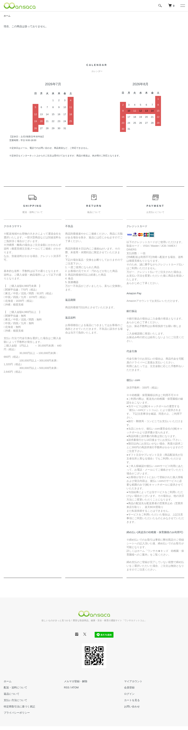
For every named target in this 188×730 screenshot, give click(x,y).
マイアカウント (133, 681)
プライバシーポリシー (17, 712)
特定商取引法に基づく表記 (19, 706)
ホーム (7, 16)
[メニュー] (182, 5)
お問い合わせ (132, 706)
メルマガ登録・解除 (75, 681)
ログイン (129, 693)
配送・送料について (15, 687)
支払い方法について (15, 700)
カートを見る (132, 700)
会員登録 (129, 687)
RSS (66, 687)
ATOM (75, 687)
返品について (11, 693)
